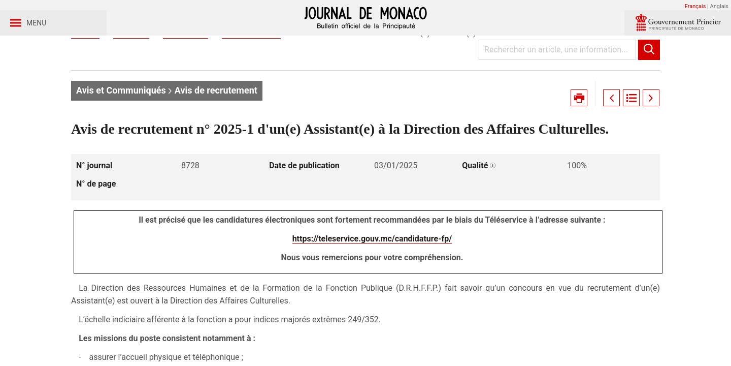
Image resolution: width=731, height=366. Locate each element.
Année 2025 (185, 80)
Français (695, 6)
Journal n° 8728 (251, 80)
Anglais (719, 6)
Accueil (85, 80)
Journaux (131, 80)
